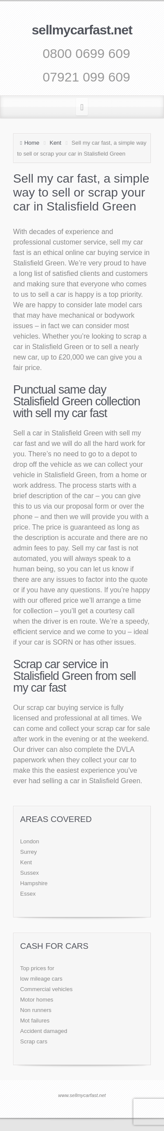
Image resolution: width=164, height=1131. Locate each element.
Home (31, 142)
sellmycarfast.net (82, 30)
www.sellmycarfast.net (82, 1095)
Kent (55, 142)
